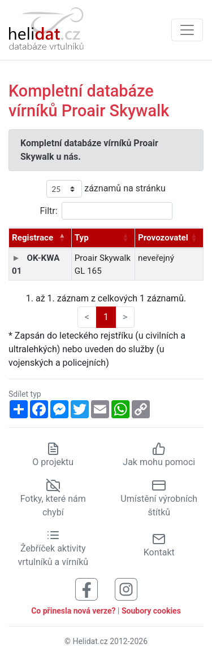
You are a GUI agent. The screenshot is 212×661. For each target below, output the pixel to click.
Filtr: (106, 211)
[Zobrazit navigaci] (187, 30)
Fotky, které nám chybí (53, 498)
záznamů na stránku (105, 189)
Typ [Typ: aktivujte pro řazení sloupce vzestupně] (82, 238)
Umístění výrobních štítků (158, 498)
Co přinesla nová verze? (73, 610)
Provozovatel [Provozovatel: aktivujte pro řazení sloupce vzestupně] (163, 238)
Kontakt (159, 545)
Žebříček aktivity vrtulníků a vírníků (53, 548)
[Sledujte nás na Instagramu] (126, 589)
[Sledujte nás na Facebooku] (86, 589)
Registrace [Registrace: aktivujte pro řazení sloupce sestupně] (32, 238)
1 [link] (106, 317)
